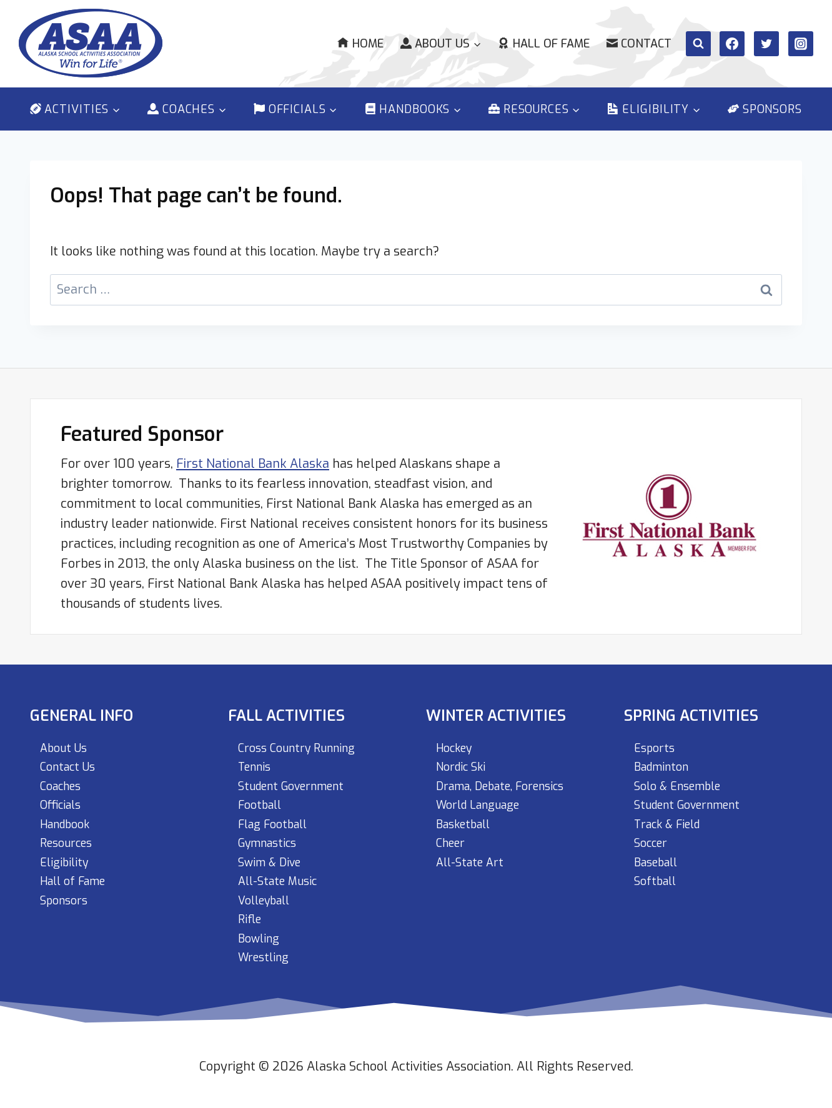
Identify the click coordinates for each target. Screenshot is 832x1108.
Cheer (453, 836)
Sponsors (765, 109)
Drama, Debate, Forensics (510, 776)
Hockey (457, 736)
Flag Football (277, 816)
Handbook (69, 816)
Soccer (653, 836)
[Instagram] (800, 43)
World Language (484, 796)
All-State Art (473, 856)
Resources (70, 836)
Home (360, 43)
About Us (66, 736)
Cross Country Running (303, 736)
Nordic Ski (464, 756)
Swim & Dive (273, 856)
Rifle (251, 916)
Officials (63, 796)
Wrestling (266, 956)
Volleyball (268, 896)
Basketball (467, 816)
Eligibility (66, 856)
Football (262, 796)
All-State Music (282, 876)
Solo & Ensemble (683, 776)
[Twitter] (766, 43)
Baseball (659, 856)
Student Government (298, 776)
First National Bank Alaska (252, 451)
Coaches (63, 776)
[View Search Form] (698, 43)
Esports (656, 736)
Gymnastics (271, 836)
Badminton (665, 756)
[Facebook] (732, 43)
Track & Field (672, 816)
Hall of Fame (543, 43)
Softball (657, 876)
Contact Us (71, 756)
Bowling (261, 936)
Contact (639, 43)
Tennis (257, 756)
